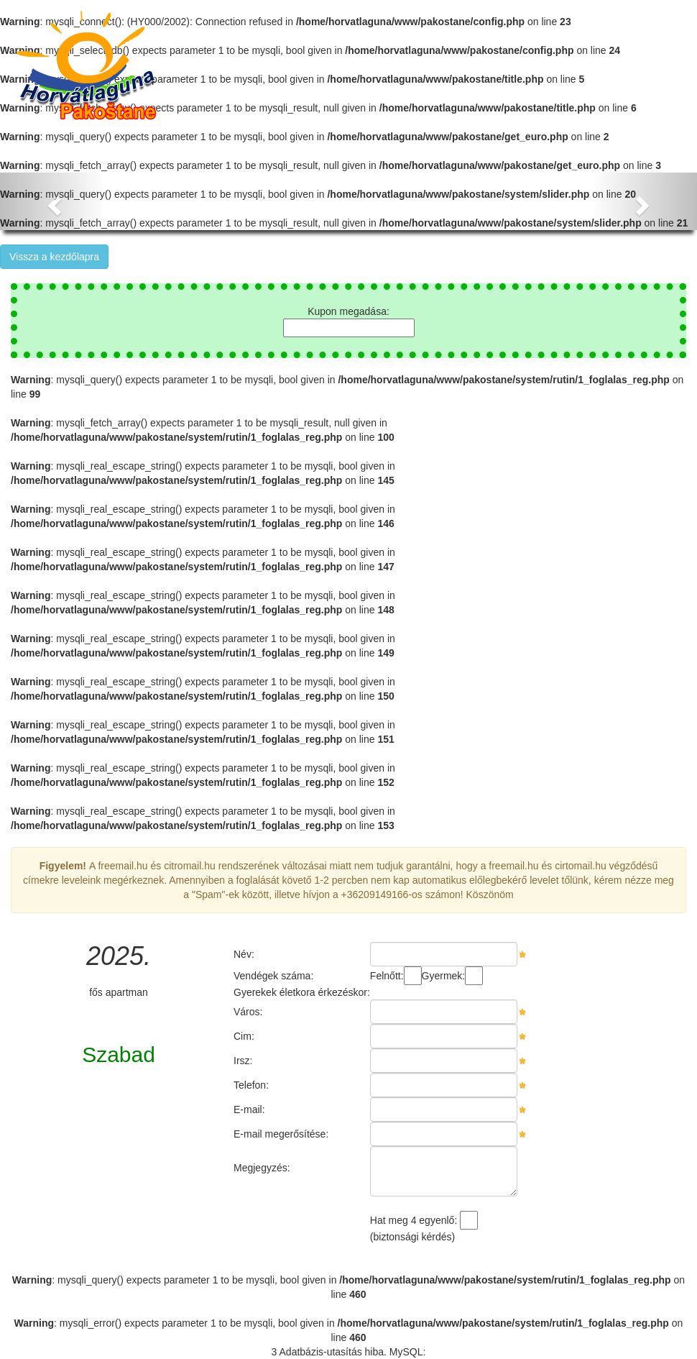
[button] (52, 201)
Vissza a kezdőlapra (54, 256)
